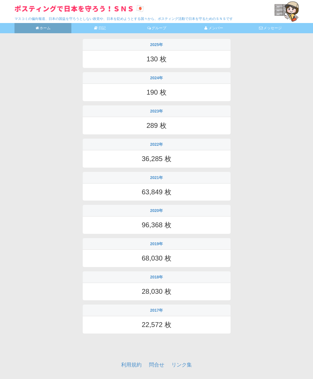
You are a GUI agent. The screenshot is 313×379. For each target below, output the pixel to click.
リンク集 (181, 365)
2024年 (156, 78)
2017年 (156, 310)
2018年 (156, 277)
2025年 (156, 44)
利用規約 (131, 365)
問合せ (156, 365)
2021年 (156, 177)
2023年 (156, 111)
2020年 (156, 210)
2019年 (156, 243)
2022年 (156, 144)
